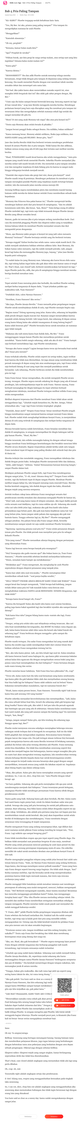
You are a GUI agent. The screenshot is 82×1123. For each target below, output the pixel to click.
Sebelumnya (27, 1116)
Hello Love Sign (15, 3)
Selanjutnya (54, 1116)
